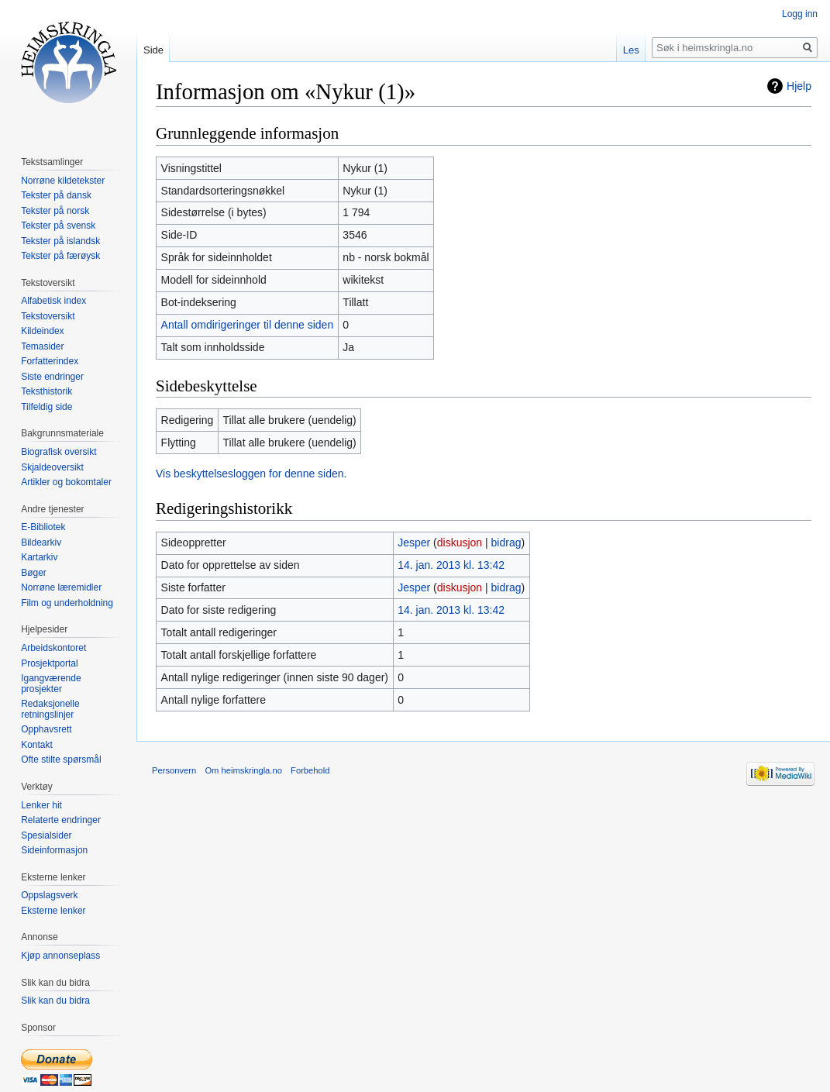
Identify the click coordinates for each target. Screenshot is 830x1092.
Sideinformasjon (54, 850)
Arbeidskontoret (53, 647)
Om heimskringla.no (243, 770)
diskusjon (459, 542)
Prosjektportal (49, 663)
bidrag (506, 542)
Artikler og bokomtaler (66, 482)
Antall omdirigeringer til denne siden (247, 325)
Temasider (42, 346)
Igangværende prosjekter (51, 683)
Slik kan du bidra (55, 1000)
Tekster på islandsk (60, 241)
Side (153, 50)
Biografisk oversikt (58, 451)
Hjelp (799, 86)
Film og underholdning (67, 603)
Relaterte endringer (61, 820)
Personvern (174, 770)
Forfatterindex (49, 361)
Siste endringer (52, 376)
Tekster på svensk (58, 225)
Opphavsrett (46, 729)
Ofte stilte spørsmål (61, 759)
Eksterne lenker (53, 910)
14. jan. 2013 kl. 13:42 (451, 565)
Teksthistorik (46, 391)
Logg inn (800, 14)
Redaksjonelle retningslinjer (50, 709)
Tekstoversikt (47, 316)
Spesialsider (46, 835)
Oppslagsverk (49, 895)
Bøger (33, 572)
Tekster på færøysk (60, 255)
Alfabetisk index (53, 300)
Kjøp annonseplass (60, 955)
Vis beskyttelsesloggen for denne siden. (251, 473)
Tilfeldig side (46, 406)
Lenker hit (41, 805)
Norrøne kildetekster (63, 180)
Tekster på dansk (56, 195)
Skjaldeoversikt (52, 467)
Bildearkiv (41, 542)
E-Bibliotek (43, 527)
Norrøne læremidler (61, 587)
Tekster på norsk (55, 210)
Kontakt (37, 744)
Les (631, 50)
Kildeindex (42, 331)
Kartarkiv (39, 557)
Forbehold (310, 770)
